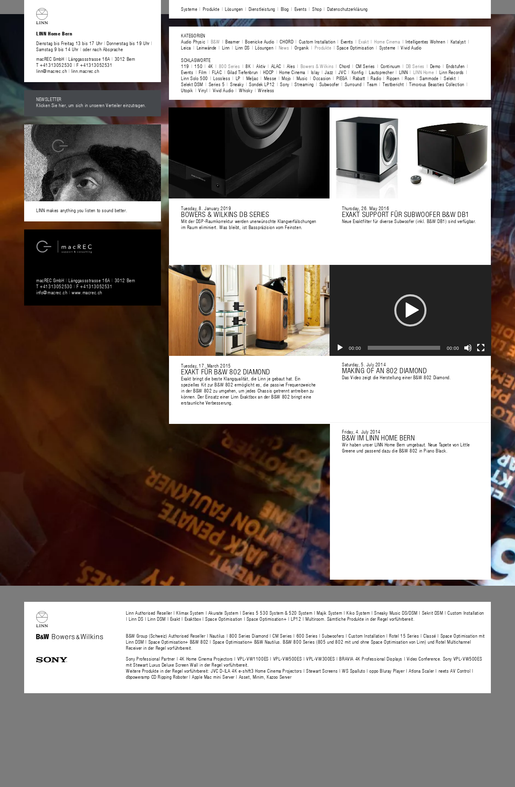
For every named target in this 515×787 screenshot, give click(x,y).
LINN (403, 72)
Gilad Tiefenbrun (242, 72)
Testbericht (393, 84)
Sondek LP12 (262, 84)
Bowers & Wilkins (317, 66)
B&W (215, 41)
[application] (410, 310)
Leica (186, 47)
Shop (316, 9)
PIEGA (342, 78)
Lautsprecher (381, 72)
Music (302, 78)
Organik (302, 47)
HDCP (268, 72)
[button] (410, 310)
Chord (344, 66)
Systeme (189, 9)
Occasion (322, 78)
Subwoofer (329, 84)
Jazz (329, 72)
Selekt (450, 78)
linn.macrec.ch (85, 71)
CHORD (286, 41)
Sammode (429, 78)
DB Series (415, 66)
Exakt (363, 41)
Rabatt (359, 78)
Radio (376, 78)
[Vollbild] (481, 348)
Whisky (246, 90)
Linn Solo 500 (194, 78)
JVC (342, 72)
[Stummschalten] (468, 348)
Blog (285, 9)
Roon (409, 78)
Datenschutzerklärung (347, 9)
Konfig (358, 72)
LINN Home (423, 72)
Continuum (390, 66)
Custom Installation (317, 41)
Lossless (221, 78)
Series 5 (217, 84)
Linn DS (242, 47)
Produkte (211, 9)
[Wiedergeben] (340, 348)
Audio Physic (193, 41)
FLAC (217, 72)
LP (238, 78)
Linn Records (451, 72)
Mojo (286, 78)
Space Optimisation (355, 47)
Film (202, 72)
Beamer (232, 41)
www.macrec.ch (87, 292)
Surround (353, 84)
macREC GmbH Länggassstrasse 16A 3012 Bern (85, 59)
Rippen (393, 78)
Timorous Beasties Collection (436, 84)
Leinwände (206, 47)
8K (248, 66)
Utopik (187, 90)
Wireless (266, 90)
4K (210, 66)
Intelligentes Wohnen (425, 41)
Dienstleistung (262, 9)
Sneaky (237, 84)
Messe (270, 78)
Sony (284, 84)
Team (372, 84)
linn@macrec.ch (51, 71)
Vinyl (202, 90)
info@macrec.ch (51, 292)
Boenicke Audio (259, 41)
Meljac (252, 78)
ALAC (276, 66)
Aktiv (261, 66)
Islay (315, 72)
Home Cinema (387, 41)
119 (185, 66)
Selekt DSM (192, 84)
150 (198, 66)
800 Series (229, 66)
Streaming (304, 84)
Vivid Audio (411, 47)
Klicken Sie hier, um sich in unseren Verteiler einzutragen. (91, 105)
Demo (435, 66)
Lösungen (234, 9)
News (284, 47)
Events (301, 9)
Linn (226, 47)
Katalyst (458, 41)
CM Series (365, 66)
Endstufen (455, 66)
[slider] (404, 348)
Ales (291, 66)
